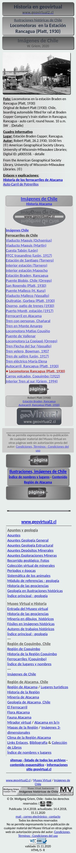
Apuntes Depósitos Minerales (30, 550)
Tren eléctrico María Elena (26, 361)
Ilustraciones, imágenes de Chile (38, 471)
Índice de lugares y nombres (29, 664)
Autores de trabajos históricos (30, 629)
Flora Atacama (18, 712)
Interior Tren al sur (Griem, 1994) (32, 381)
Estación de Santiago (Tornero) (30, 260)
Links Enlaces (17, 742)
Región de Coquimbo (23, 649)
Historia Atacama (39, 204)
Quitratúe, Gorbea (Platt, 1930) (30, 300)
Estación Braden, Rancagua (27, 275)
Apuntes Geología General (27, 540)
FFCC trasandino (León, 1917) (29, 255)
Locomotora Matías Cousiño (28, 331)
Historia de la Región (23, 692)
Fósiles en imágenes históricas (31, 623)
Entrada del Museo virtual (27, 608)
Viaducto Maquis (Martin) (26, 245)
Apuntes (13, 535)
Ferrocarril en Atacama (24, 315)
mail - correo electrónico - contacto (38, 816)
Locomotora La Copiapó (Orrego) (31, 341)
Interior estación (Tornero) (26, 265)
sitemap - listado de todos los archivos (37, 760)
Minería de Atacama (23, 697)
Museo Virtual (42, 780)
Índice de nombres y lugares (29, 477)
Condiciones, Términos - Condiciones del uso (44, 834)
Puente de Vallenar (21, 336)
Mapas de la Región (22, 727)
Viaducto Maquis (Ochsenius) (29, 240)
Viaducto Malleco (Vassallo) (27, 295)
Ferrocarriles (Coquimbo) (27, 659)
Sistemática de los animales (28, 575)
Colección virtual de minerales (31, 565)
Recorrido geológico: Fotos (28, 560)
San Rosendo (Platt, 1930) (26, 285)
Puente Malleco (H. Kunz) (26, 290)
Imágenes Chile (17, 230)
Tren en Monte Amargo (24, 326)
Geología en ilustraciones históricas (35, 590)
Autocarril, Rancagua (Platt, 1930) (32, 366)
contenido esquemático (27, 765)
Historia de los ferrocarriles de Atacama (33, 180)
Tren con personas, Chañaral (28, 321)
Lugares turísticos (54, 687)
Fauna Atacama (19, 717)
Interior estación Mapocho (27, 270)
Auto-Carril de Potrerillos (21, 184)
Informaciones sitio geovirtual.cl (47, 767)
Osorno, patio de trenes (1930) (30, 305)
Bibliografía (38, 742)
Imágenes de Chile (39, 199)
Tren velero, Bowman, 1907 (27, 351)
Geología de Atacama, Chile (28, 702)
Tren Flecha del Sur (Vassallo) (28, 346)
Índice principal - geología (27, 595)
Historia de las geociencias (28, 585)
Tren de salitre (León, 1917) (27, 356)
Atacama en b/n (46, 722)
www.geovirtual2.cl (38, 521)
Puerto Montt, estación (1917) (29, 310)
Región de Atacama (22, 687)
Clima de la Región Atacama (29, 737)
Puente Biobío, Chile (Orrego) (29, 280)
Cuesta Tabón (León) (22, 250)
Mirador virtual (19, 722)
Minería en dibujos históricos (30, 618)
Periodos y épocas (21, 570)
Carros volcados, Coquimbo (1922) (33, 376)
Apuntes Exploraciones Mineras (32, 555)
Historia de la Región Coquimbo (32, 654)
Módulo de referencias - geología (33, 580)
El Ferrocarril (17, 707)
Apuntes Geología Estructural (30, 545)
